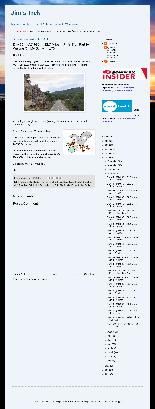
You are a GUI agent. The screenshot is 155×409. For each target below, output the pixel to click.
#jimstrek (36, 182)
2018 (107, 145)
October (111, 169)
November (112, 165)
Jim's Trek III (29, 185)
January (111, 360)
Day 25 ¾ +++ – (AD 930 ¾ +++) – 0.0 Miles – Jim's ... (122, 325)
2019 (107, 141)
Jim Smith (73, 182)
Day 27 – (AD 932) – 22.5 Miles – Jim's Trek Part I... (122, 312)
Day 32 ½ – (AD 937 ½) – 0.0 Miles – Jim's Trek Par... (121, 271)
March (110, 352)
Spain (87, 185)
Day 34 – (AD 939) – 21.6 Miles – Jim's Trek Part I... (122, 258)
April (109, 348)
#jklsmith (55, 182)
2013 (107, 370)
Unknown (111, 61)
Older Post (89, 274)
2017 (107, 149)
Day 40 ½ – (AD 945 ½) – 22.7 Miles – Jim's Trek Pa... (121, 211)
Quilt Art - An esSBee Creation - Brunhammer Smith (112, 52)
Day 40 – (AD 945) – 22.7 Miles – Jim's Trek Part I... (122, 218)
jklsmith (50, 185)
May (109, 344)
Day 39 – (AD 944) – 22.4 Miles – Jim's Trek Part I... (122, 225)
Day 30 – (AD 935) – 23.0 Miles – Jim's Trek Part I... (122, 291)
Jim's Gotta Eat (84, 182)
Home (54, 274)
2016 (107, 153)
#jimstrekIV (46, 182)
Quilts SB (59, 185)
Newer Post (19, 274)
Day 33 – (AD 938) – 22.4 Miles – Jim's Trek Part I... (122, 265)
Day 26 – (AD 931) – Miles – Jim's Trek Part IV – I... (123, 318)
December (112, 161)
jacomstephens (94, 401)
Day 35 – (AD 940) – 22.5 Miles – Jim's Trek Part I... (122, 251)
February (112, 356)
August (111, 332)
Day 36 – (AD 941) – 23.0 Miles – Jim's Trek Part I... (122, 245)
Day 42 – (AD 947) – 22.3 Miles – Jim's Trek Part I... (122, 198)
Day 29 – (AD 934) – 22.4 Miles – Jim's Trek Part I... (122, 298)
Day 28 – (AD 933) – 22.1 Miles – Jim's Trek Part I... (122, 305)
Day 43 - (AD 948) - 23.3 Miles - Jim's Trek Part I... (122, 191)
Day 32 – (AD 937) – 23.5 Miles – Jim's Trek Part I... (122, 278)
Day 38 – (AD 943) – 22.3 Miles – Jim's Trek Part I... (122, 231)
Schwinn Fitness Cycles (74, 185)
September (112, 173)
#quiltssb (64, 182)
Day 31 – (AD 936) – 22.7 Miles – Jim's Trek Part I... (122, 285)
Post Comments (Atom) (37, 279)
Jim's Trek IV (41, 185)
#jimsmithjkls (26, 182)
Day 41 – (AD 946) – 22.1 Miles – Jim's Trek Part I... (122, 205)
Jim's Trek (25, 12)
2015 (107, 157)
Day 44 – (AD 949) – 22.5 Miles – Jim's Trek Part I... (122, 185)
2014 (107, 366)
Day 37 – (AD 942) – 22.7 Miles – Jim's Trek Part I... (122, 238)
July (109, 336)
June (110, 340)
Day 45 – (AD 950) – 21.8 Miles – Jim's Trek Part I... (122, 178)
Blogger (118, 401)
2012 (107, 374)
